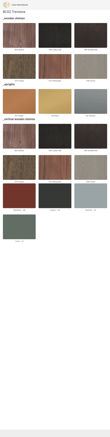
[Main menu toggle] (104, 4)
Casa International (20, 5)
